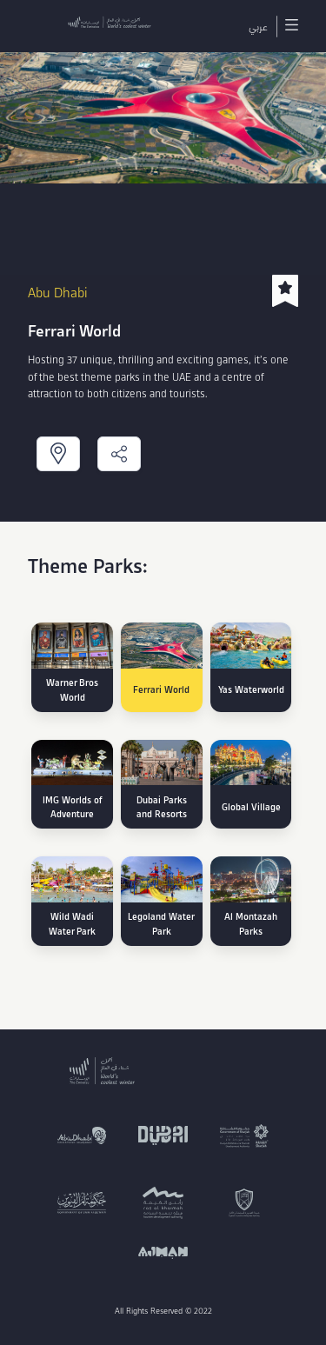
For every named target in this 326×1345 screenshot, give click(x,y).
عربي (258, 26)
